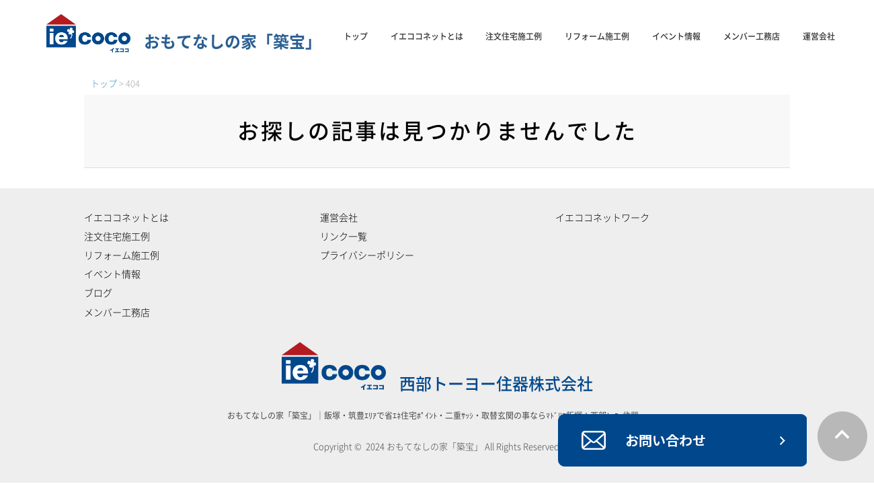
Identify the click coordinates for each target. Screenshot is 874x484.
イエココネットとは (427, 36)
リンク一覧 (343, 236)
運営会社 (819, 36)
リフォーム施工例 (597, 36)
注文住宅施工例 (513, 36)
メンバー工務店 (751, 36)
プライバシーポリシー (367, 255)
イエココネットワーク (602, 218)
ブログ (98, 293)
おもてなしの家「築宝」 (183, 42)
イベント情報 (676, 36)
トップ (356, 36)
